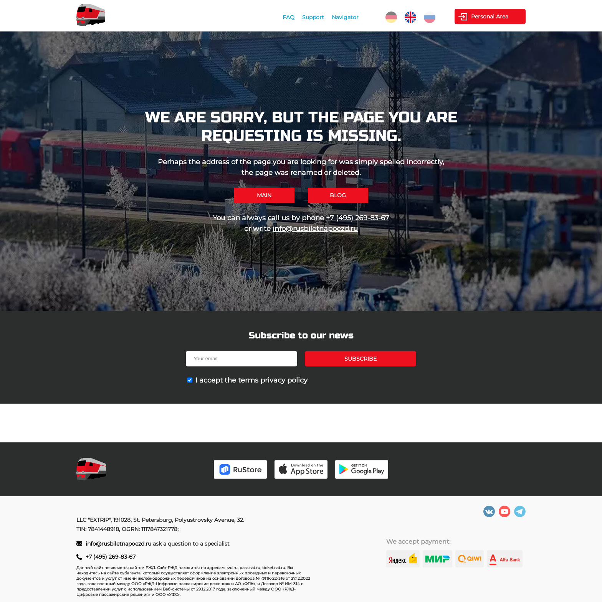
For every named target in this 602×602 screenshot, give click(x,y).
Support (313, 17)
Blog (338, 195)
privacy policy (284, 380)
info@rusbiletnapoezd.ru (315, 228)
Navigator (345, 17)
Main (264, 195)
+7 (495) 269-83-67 (357, 218)
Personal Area (489, 16)
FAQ (288, 17)
